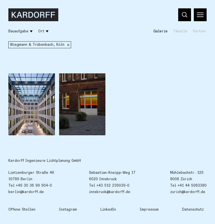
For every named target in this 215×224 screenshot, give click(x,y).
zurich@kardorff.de (187, 191)
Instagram (68, 209)
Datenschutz (193, 209)
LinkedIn (108, 209)
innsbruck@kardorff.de (109, 191)
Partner (200, 31)
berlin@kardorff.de (26, 191)
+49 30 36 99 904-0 (34, 185)
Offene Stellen (21, 209)
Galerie (160, 31)
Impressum (149, 209)
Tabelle (180, 31)
